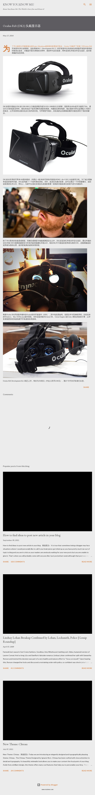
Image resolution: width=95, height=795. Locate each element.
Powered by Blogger (47, 785)
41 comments (17, 668)
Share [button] (86, 387)
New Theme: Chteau (15, 744)
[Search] (84, 4)
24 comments (17, 771)
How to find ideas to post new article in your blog (31, 535)
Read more (87, 562)
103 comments (18, 562)
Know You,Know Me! (18, 4)
